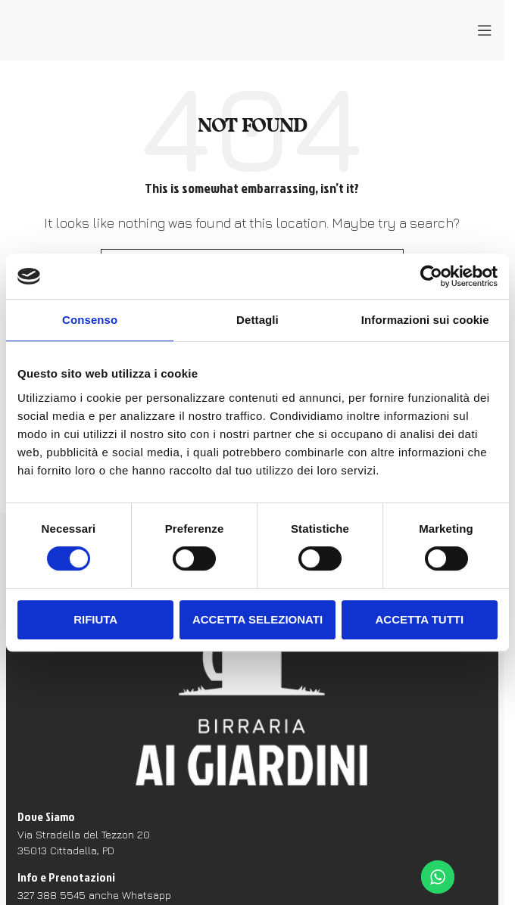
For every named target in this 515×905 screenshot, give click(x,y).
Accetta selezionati (257, 619)
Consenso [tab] (89, 319)
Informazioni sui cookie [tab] (425, 319)
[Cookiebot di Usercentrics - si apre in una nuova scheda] (431, 276)
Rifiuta (95, 619)
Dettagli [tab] (257, 319)
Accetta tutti (420, 619)
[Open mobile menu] (485, 30)
